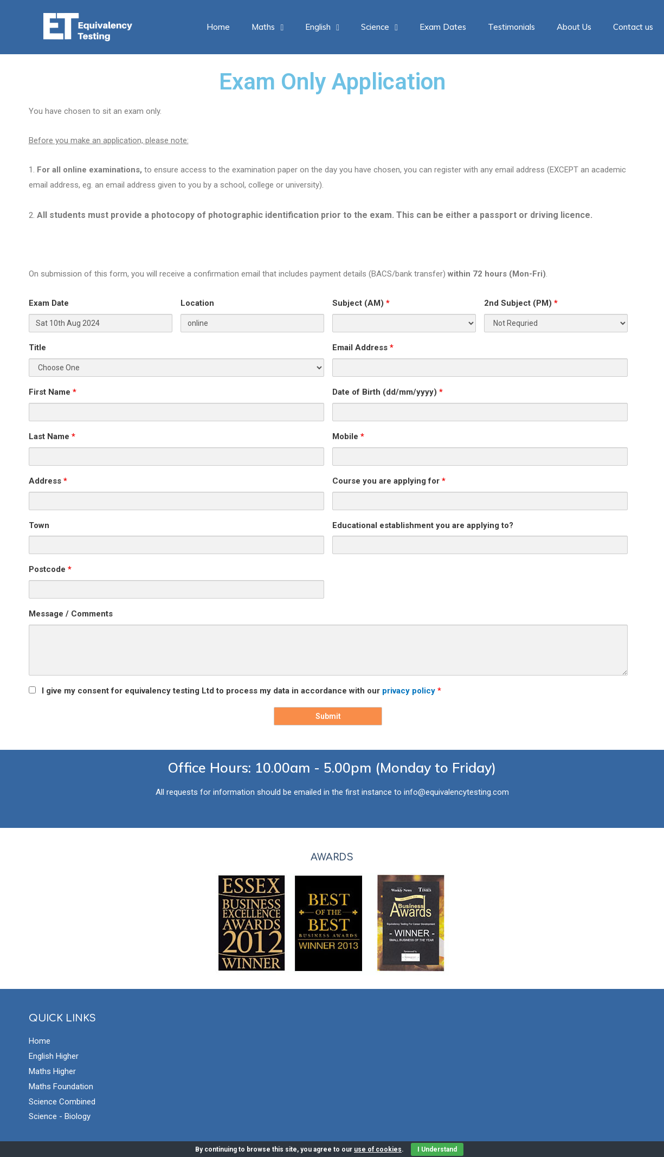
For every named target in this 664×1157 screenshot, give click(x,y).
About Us (574, 27)
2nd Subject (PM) (521, 303)
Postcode (50, 569)
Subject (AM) (361, 303)
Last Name (52, 436)
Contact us (633, 27)
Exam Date (49, 303)
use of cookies (378, 1149)
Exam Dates (443, 27)
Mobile (348, 436)
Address (48, 481)
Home (218, 27)
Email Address (363, 347)
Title (37, 347)
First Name (52, 392)
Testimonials (511, 27)
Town (39, 525)
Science (379, 27)
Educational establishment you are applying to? (422, 525)
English (322, 27)
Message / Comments (71, 614)
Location (197, 303)
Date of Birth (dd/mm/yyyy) (387, 392)
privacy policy (409, 691)
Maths (267, 27)
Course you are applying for (389, 481)
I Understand (437, 1149)
